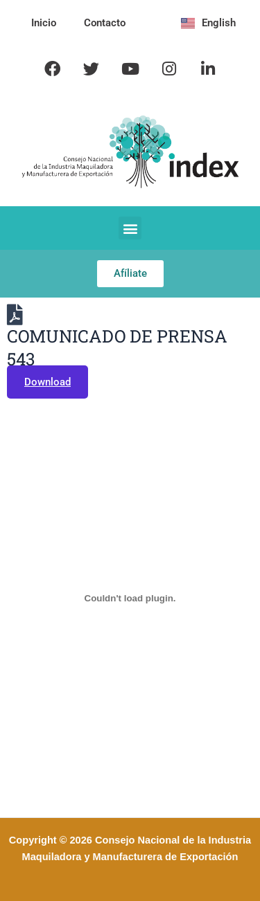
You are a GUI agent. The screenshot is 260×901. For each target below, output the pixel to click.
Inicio (43, 23)
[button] (130, 228)
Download (47, 382)
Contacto (104, 23)
